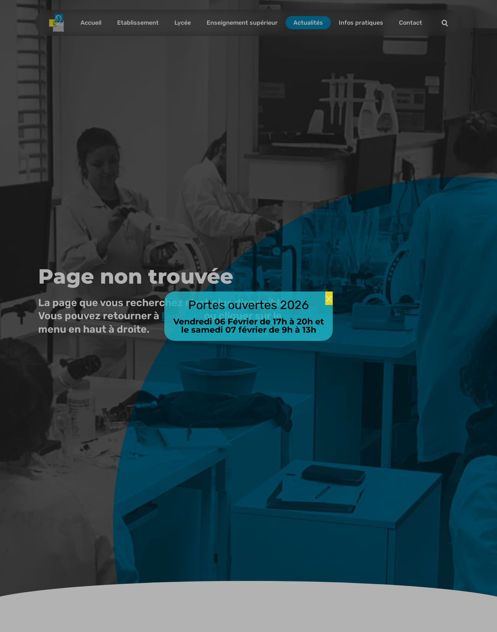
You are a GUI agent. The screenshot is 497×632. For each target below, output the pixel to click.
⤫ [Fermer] (329, 298)
